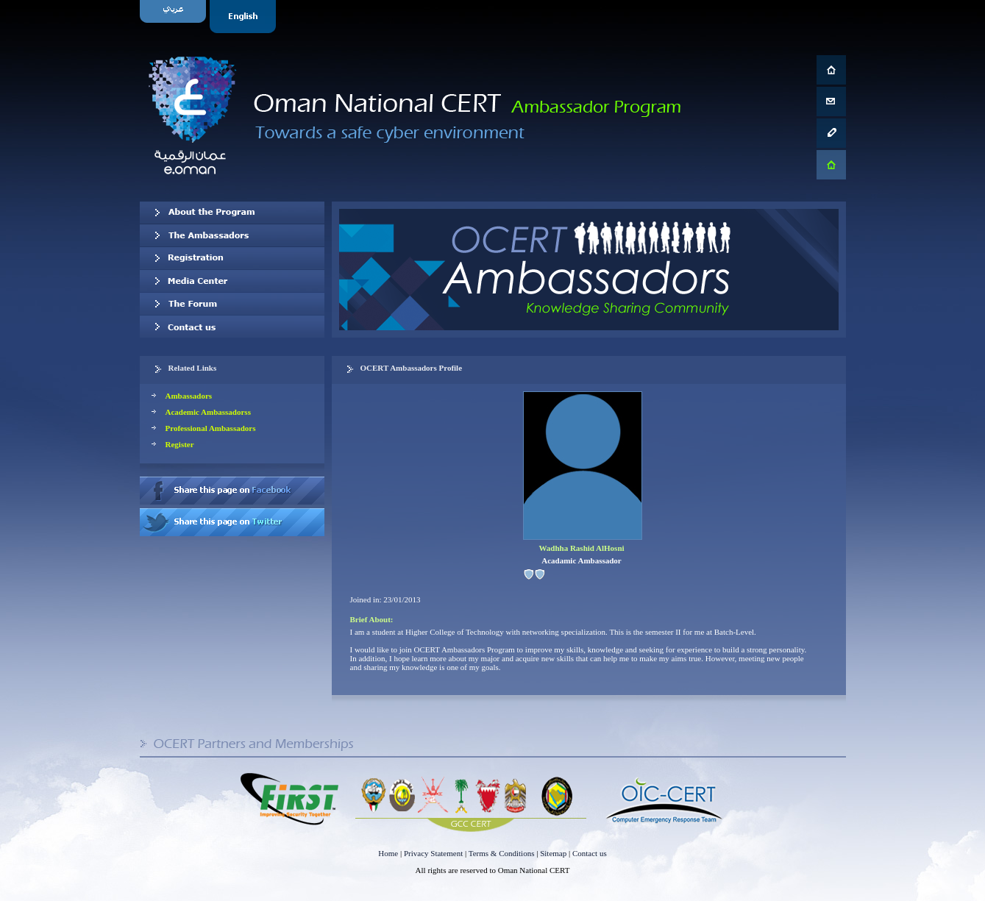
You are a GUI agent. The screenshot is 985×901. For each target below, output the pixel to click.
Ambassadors (189, 395)
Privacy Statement (433, 853)
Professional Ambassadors (211, 428)
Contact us (232, 327)
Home (388, 853)
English (245, 16)
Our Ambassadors (232, 235)
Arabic (175, 16)
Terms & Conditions (502, 853)
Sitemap (553, 853)
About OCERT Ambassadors (232, 213)
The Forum (232, 304)
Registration (232, 258)
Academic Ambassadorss (208, 411)
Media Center (232, 281)
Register (180, 444)
